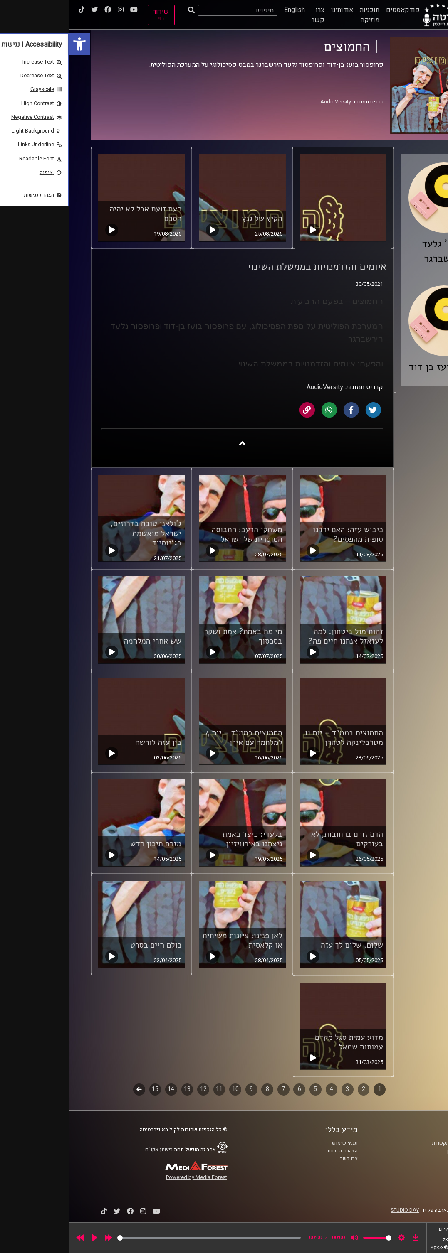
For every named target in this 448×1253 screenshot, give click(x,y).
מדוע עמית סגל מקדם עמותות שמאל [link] (280, 1042)
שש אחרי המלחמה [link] (84, 641)
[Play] (25, 1237)
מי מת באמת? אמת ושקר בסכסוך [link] (175, 636)
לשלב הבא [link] (70, 1090)
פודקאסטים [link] (334, 10)
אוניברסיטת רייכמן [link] (398, 1151)
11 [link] (150, 1089)
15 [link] (86, 1089)
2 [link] (295, 1089)
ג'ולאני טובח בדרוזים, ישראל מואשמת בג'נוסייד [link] (77, 533)
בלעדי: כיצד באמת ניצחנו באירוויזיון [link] (184, 839)
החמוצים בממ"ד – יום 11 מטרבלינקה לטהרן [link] (275, 737)
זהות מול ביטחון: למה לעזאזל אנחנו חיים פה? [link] (277, 636)
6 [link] (231, 1089)
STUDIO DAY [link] (336, 1210)
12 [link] (134, 1089)
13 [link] (118, 1089)
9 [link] (182, 1089)
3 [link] (278, 1089)
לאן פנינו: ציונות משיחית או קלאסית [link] (174, 940)
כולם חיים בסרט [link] (87, 945)
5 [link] (246, 1089)
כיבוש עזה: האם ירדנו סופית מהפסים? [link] (279, 534)
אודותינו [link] (273, 10)
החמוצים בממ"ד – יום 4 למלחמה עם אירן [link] (175, 737)
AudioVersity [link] (267, 102)
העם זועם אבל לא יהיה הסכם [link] (77, 214)
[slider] (140, 1238)
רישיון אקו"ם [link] (90, 1149)
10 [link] (166, 1089)
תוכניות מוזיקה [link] (301, 15)
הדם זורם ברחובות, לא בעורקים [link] (278, 839)
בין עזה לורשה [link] (90, 742)
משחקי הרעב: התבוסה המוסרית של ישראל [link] (178, 534)
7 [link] (214, 1089)
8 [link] (198, 1089)
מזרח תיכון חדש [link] (87, 843)
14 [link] (102, 1089)
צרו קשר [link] (249, 15)
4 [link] (263, 1089)
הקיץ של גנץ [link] (193, 218)
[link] (11, 44)
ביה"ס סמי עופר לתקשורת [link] (391, 1143)
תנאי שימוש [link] (276, 1143)
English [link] (225, 10)
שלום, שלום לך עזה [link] (283, 945)
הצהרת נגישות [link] (274, 1151)
